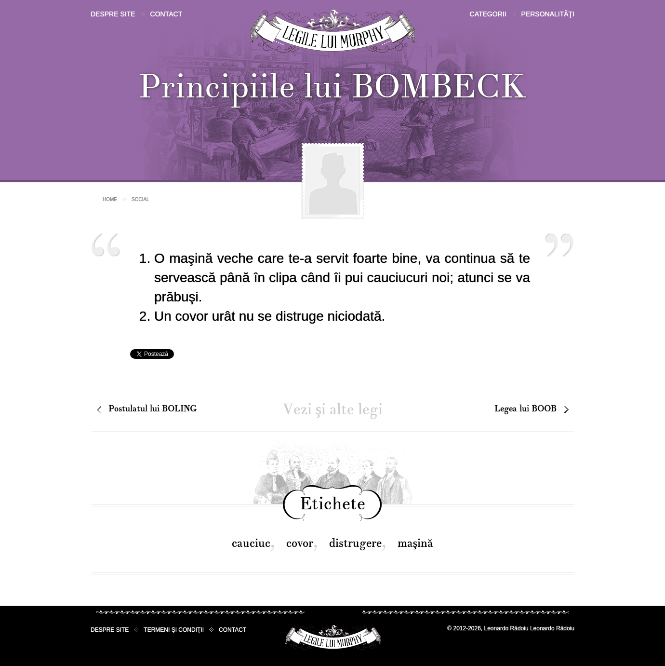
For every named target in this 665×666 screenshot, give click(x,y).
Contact (166, 14)
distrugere (355, 543)
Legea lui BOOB (525, 408)
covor (299, 543)
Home (110, 199)
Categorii (488, 14)
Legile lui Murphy (333, 31)
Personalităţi (547, 14)
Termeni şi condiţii (174, 629)
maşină (415, 543)
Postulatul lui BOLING (152, 408)
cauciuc (251, 543)
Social (140, 199)
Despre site (113, 14)
